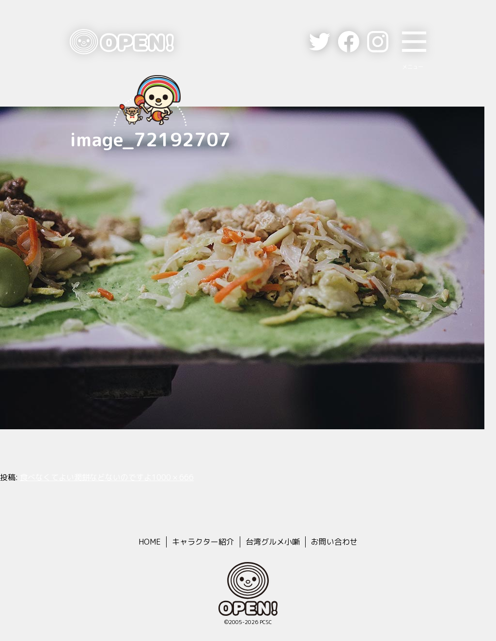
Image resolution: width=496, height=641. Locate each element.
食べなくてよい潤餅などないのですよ (86, 477)
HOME (150, 541)
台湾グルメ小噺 (273, 541)
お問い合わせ (334, 541)
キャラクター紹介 (203, 541)
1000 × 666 (173, 477)
